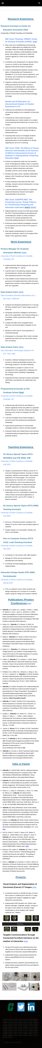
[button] (2, 3)
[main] (21, 19)
